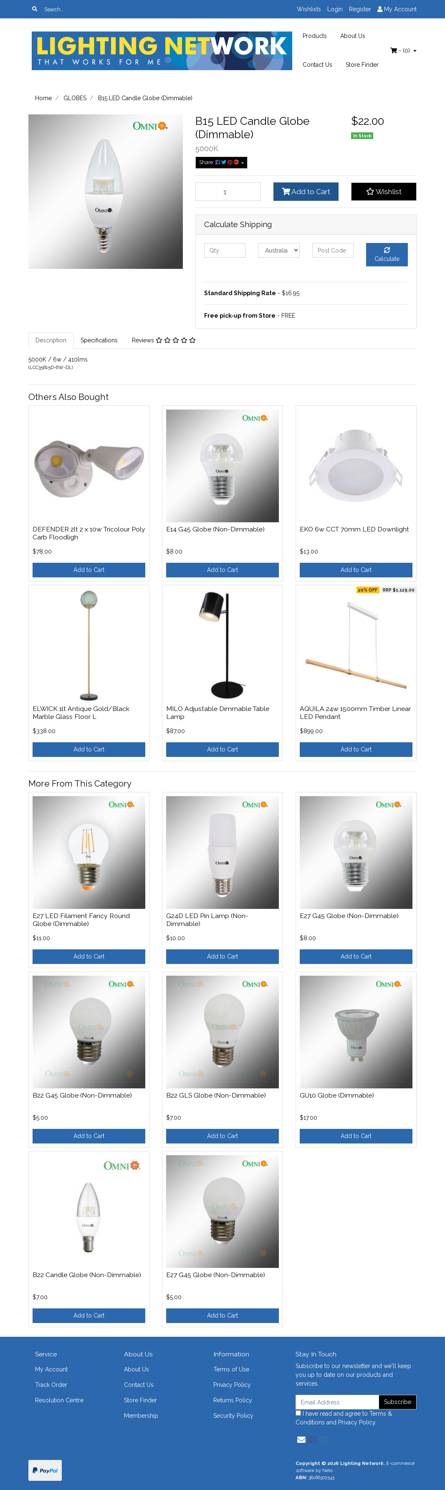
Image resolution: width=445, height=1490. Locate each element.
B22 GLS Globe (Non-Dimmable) (216, 1095)
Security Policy (233, 1415)
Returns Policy (232, 1400)
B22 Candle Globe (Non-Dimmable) (87, 1275)
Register (360, 9)
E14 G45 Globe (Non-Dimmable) (215, 529)
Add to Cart (306, 191)
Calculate (386, 254)
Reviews (164, 340)
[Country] (278, 250)
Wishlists (309, 9)
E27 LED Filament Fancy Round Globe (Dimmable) (81, 920)
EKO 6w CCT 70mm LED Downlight (354, 529)
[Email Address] (337, 1402)
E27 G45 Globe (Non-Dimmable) (349, 916)
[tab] (50, 340)
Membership (141, 1415)
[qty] (224, 250)
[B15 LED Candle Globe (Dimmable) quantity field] (228, 191)
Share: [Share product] (219, 162)
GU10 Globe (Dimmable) (337, 1095)
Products (315, 36)
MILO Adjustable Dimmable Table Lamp (217, 713)
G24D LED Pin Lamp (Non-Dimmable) (207, 920)
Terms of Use (231, 1369)
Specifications (99, 340)
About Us (352, 36)
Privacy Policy (232, 1384)
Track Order (51, 1384)
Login (335, 9)
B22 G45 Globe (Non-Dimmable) (82, 1095)
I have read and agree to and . (344, 1418)
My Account (51, 1369)
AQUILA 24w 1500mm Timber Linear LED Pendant (355, 713)
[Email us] (301, 1440)
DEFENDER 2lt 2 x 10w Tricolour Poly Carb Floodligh (89, 533)
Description (50, 340)
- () (401, 50)
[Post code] (333, 250)
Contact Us (317, 64)
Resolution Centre (59, 1400)
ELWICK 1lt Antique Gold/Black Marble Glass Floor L (81, 713)
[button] (384, 191)
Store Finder (362, 64)
